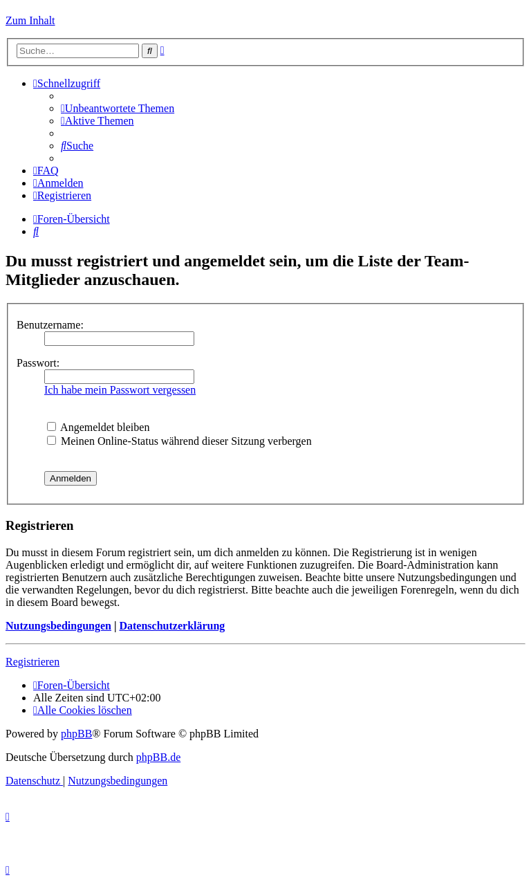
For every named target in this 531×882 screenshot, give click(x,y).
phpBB (76, 733)
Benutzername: (50, 325)
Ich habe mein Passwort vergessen (120, 390)
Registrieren (32, 662)
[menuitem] (117, 108)
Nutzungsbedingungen (58, 626)
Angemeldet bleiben (98, 427)
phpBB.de (158, 757)
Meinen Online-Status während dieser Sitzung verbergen (179, 441)
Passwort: (38, 363)
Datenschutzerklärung (172, 626)
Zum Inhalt (30, 20)
